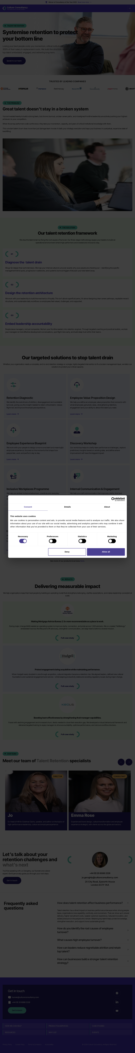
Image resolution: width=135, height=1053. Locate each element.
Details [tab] (67, 507)
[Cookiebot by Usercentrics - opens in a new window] (113, 499)
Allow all (106, 552)
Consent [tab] (28, 507)
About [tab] (107, 507)
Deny (67, 552)
